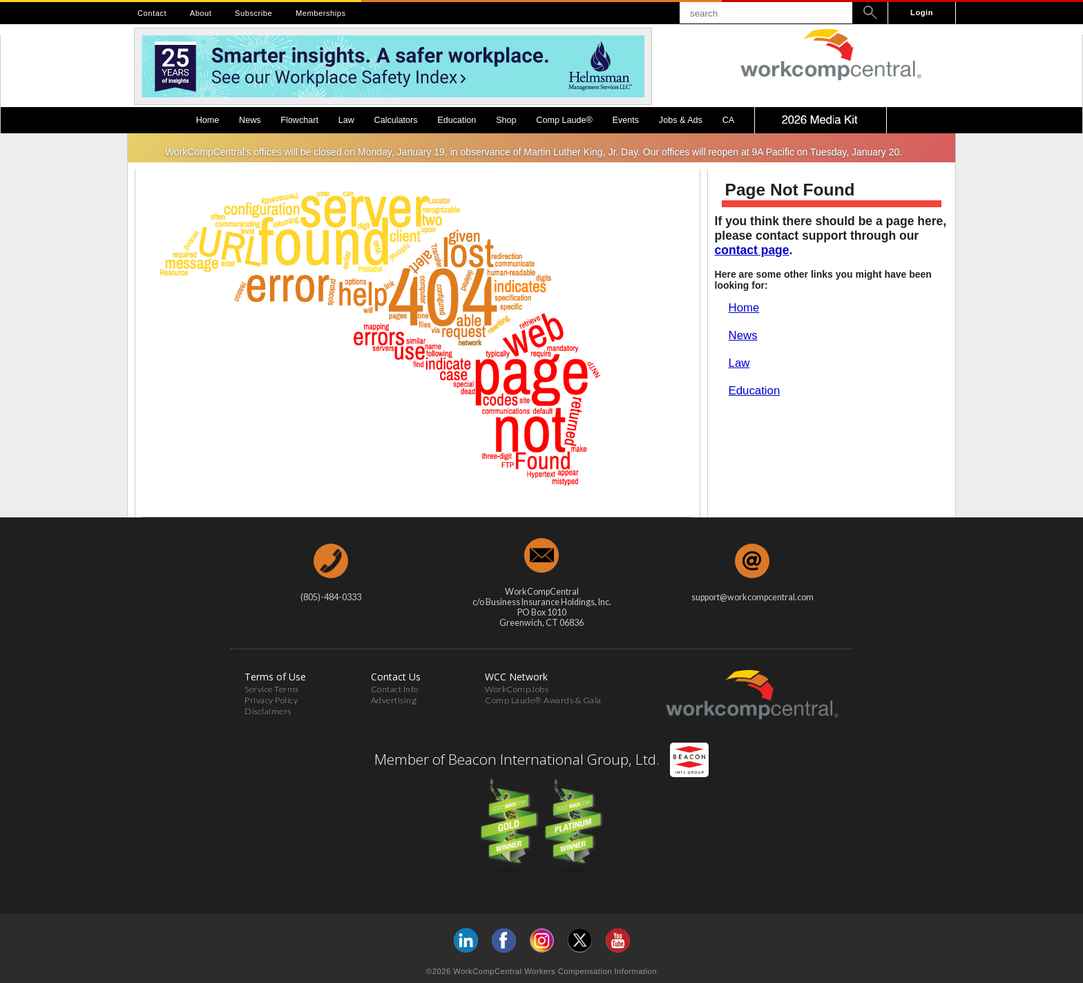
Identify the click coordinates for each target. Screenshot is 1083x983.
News (250, 120)
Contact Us (396, 676)
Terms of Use (275, 676)
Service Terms (272, 689)
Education (456, 120)
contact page (752, 250)
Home (208, 120)
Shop (506, 120)
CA (728, 120)
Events (626, 120)
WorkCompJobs (516, 689)
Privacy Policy (271, 700)
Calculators (396, 120)
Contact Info (395, 689)
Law (346, 120)
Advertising (394, 700)
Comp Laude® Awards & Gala (543, 700)
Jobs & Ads (680, 120)
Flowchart (299, 120)
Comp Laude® (564, 120)
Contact (151, 13)
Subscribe (253, 13)
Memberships (321, 13)
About (201, 13)
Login (921, 12)
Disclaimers (268, 711)
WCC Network (516, 676)
